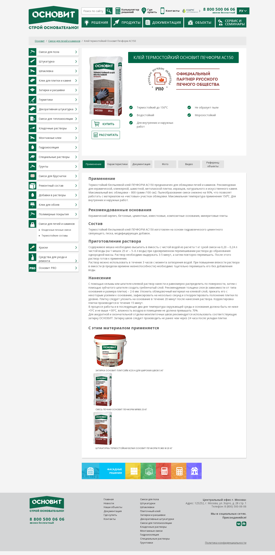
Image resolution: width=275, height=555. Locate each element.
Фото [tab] (165, 164)
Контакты (110, 519)
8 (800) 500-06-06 (235, 506)
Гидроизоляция (149, 534)
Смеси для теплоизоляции (156, 523)
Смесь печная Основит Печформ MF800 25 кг (121, 409)
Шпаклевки (147, 507)
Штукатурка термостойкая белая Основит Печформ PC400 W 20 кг (133, 448)
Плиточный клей (150, 511)
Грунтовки (146, 542)
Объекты (199, 22)
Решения (96, 22)
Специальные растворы (155, 538)
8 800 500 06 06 (219, 9)
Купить (106, 124)
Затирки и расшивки (152, 515)
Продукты (127, 22)
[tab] (213, 164)
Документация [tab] (141, 164)
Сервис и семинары (231, 22)
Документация (163, 22)
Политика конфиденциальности (225, 542)
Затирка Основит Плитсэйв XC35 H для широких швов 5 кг (129, 370)
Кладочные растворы (153, 526)
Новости (109, 503)
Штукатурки (147, 503)
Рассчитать (106, 135)
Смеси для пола (149, 499)
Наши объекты (113, 507)
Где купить (110, 515)
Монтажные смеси (151, 530)
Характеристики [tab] (117, 164)
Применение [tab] (93, 164)
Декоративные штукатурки (157, 519)
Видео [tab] (189, 164)
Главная (109, 499)
